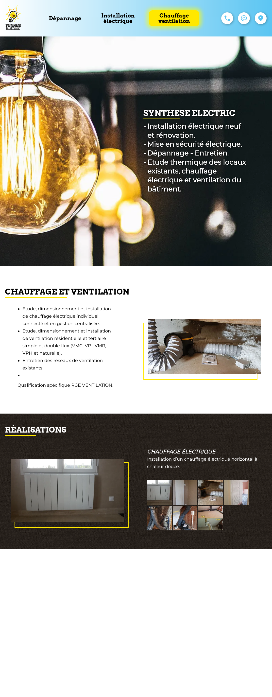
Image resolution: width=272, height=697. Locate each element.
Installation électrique (118, 18)
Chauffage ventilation (174, 18)
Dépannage (65, 18)
